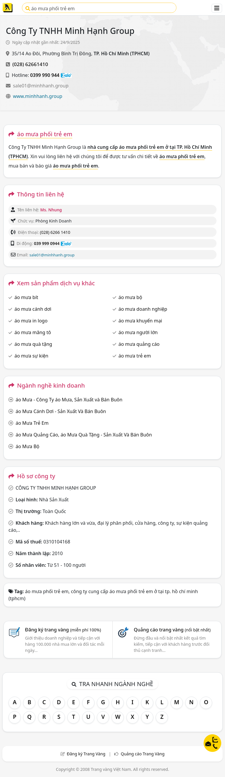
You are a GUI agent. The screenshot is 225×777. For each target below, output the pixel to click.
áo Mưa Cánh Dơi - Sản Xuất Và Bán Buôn (61, 411)
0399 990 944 (44, 75)
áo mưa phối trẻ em (50, 8)
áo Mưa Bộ (27, 446)
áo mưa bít (26, 297)
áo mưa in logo (30, 320)
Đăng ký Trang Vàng (86, 754)
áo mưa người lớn (138, 332)
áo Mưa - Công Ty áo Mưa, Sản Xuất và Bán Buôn (69, 399)
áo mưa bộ (130, 297)
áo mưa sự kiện (31, 356)
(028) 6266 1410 (55, 232)
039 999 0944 (46, 243)
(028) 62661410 (30, 64)
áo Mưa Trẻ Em (32, 423)
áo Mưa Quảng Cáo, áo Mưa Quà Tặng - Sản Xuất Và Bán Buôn (84, 434)
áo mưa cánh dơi (32, 309)
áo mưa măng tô (32, 332)
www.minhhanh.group (37, 96)
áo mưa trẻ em (134, 356)
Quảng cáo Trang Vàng (143, 754)
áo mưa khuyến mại (140, 320)
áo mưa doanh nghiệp (142, 309)
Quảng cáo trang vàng (172, 629)
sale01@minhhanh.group (40, 85)
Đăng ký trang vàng (63, 629)
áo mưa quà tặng (33, 344)
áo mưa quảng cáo (139, 344)
